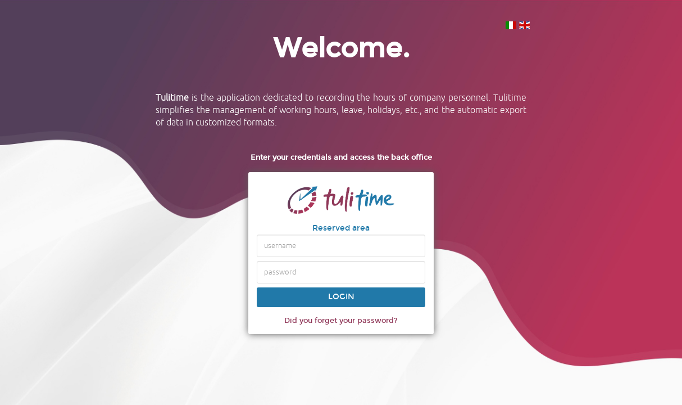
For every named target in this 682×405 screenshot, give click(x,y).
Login (341, 297)
